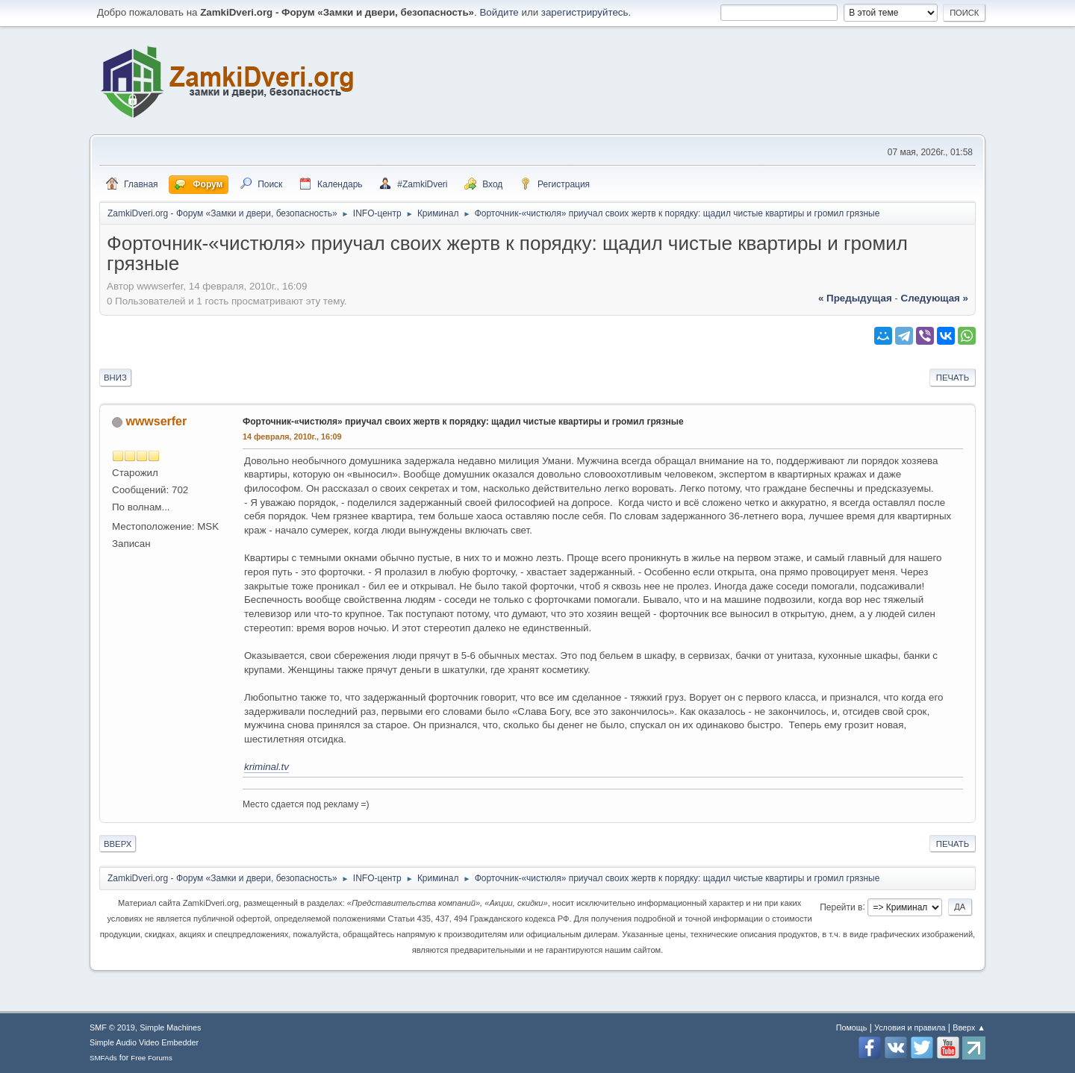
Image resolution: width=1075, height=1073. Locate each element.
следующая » (934, 298)
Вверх (117, 843)
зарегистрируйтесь (585, 12)
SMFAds (103, 1058)
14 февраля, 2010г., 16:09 (292, 436)
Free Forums (151, 1058)
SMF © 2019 (112, 1027)
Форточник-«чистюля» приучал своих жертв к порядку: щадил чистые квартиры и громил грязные (463, 421)
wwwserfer (156, 421)
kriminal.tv (266, 766)
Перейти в (841, 906)
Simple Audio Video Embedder (144, 1042)
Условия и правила (909, 1027)
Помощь (851, 1027)
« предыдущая (855, 298)
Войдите (498, 12)
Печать (952, 377)
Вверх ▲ (969, 1027)
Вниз (115, 377)
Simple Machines (170, 1027)
